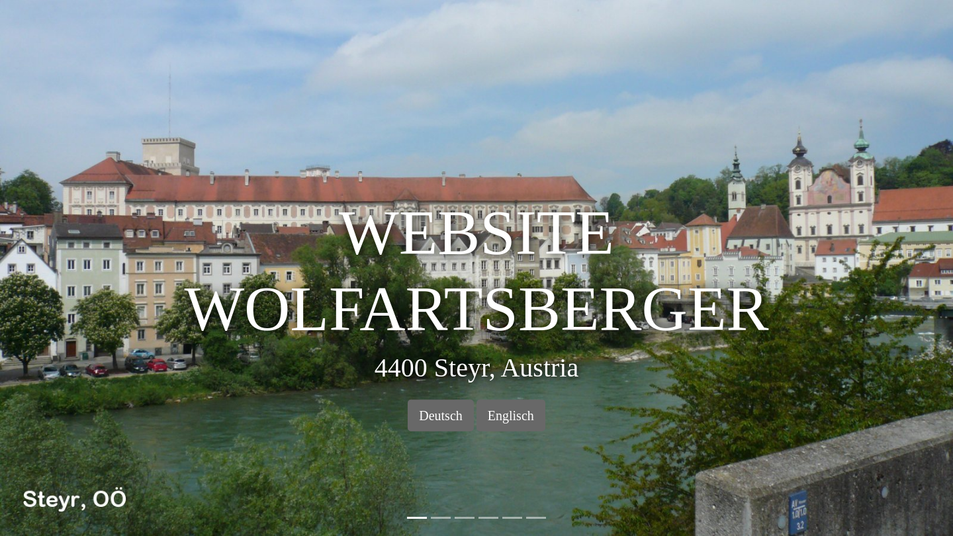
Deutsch (441, 415)
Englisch (511, 415)
